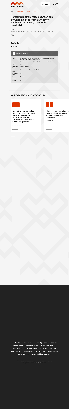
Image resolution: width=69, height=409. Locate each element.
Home (12, 11)
